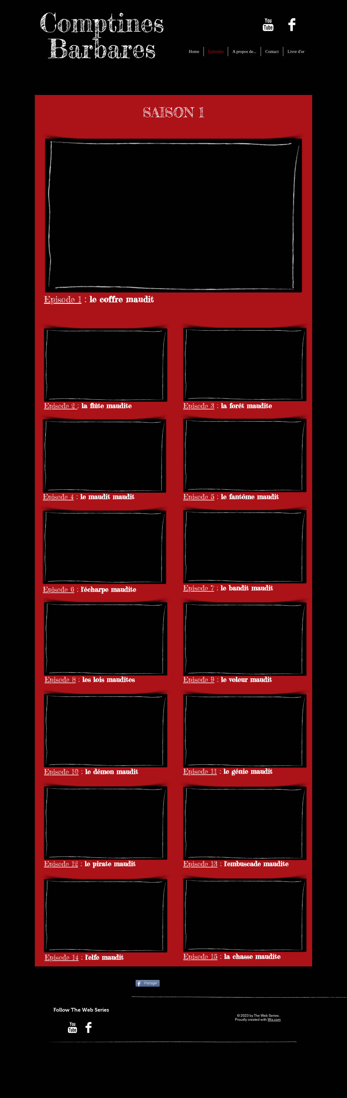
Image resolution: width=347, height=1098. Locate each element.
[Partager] (147, 983)
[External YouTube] (173, 215)
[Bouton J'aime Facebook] (195, 984)
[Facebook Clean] (291, 24)
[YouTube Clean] (268, 24)
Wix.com (274, 1020)
